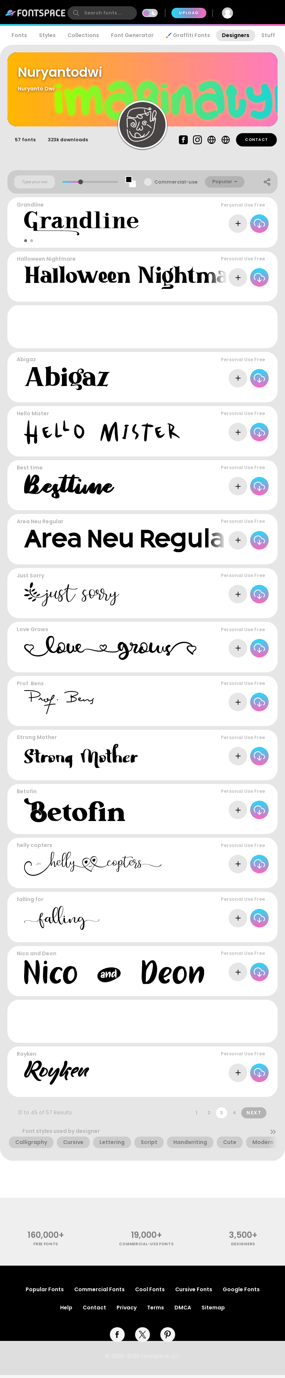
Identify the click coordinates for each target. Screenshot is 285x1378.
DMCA (182, 1310)
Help (66, 1310)
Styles (47, 35)
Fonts (19, 35)
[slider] (80, 185)
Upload (189, 13)
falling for (30, 902)
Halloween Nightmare (46, 262)
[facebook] (117, 1337)
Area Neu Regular (40, 524)
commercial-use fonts (146, 1247)
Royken (26, 1057)
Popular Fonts (45, 1292)
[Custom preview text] (34, 185)
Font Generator (132, 35)
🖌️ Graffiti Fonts (188, 35)
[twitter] (142, 1337)
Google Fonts (241, 1292)
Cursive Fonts (193, 1292)
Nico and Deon (36, 956)
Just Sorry (30, 579)
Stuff (268, 35)
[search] (102, 13)
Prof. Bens (30, 686)
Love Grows (32, 632)
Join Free (261, 13)
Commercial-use (175, 185)
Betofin (27, 794)
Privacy (127, 1310)
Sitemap (213, 1310)
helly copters (34, 848)
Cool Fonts (150, 1292)
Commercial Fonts (99, 1292)
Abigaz (26, 362)
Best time (30, 470)
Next (253, 1116)
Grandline (30, 208)
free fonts (45, 1247)
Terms (155, 1310)
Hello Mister (33, 417)
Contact (256, 143)
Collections (83, 35)
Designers (235, 35)
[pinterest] (167, 1337)
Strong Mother (37, 740)
